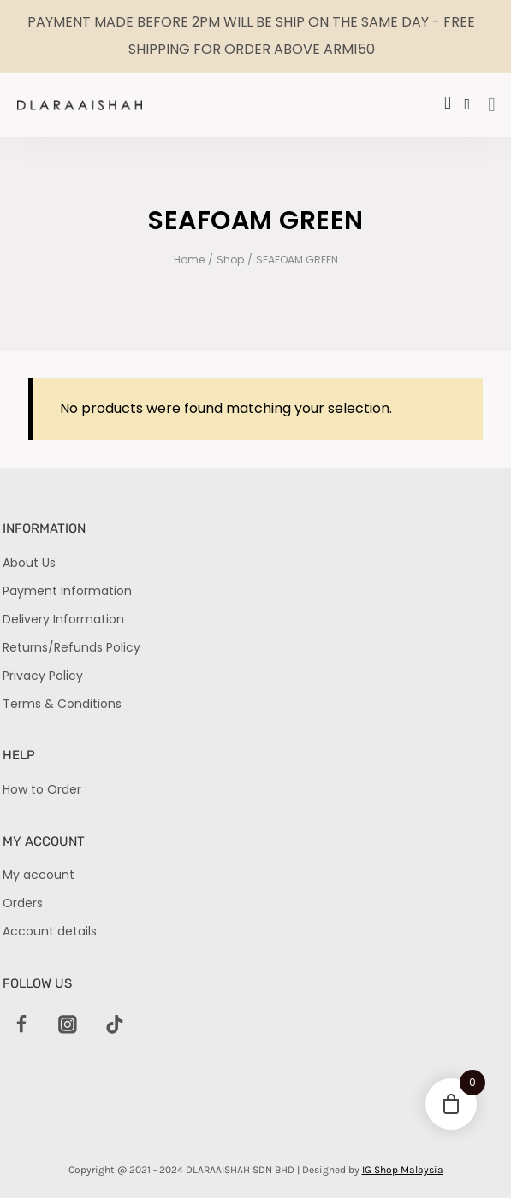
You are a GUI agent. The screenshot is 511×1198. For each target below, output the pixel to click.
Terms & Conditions (62, 703)
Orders (23, 903)
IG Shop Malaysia (402, 1170)
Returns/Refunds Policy (71, 647)
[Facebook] (21, 1025)
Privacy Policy (43, 675)
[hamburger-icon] (491, 105)
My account (38, 874)
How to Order (42, 789)
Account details (50, 931)
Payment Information (67, 590)
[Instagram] (68, 1025)
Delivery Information (63, 619)
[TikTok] (115, 1025)
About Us (29, 562)
